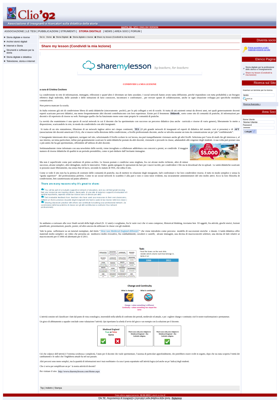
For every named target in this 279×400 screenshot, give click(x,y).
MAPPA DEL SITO (129, 27)
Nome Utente (249, 119)
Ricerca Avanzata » (252, 104)
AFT (236, 129)
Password (247, 125)
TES (137, 129)
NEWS (108, 31)
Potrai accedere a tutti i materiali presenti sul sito (259, 48)
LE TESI (31, 31)
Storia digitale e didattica (18, 57)
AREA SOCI (121, 31)
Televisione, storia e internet (20, 61)
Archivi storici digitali (16, 41)
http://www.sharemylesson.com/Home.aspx (79, 371)
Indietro (49, 388)
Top (42, 388)
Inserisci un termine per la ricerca (258, 90)
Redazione (177, 398)
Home (49, 37)
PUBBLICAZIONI (48, 31)
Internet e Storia (14, 45)
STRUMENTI (67, 31)
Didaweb (174, 113)
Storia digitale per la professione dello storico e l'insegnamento (259, 68)
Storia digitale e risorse (18, 37)
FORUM (135, 31)
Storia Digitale (62, 37)
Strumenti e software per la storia (20, 51)
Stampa (58, 388)
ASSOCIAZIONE (14, 31)
